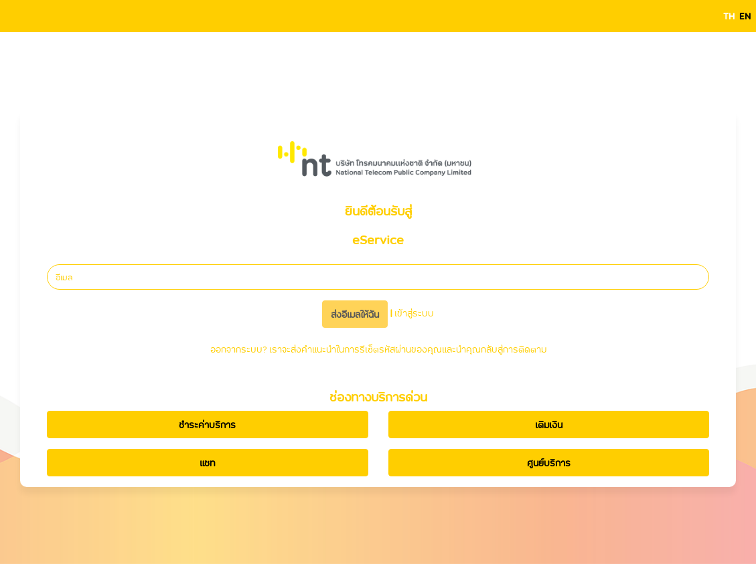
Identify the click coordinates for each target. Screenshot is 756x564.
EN (745, 16)
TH (729, 16)
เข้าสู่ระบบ (414, 313)
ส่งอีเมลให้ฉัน (355, 314)
